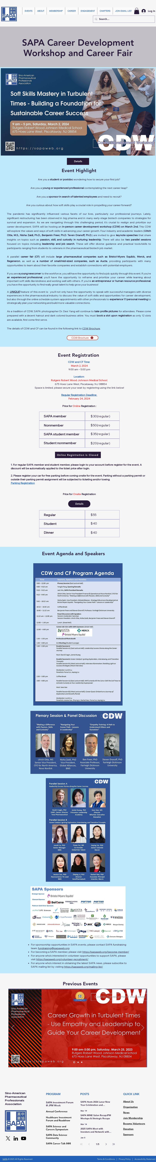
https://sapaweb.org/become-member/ (105, 951)
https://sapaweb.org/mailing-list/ (83, 966)
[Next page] (106, 1144)
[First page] (81, 1144)
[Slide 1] (74, 1062)
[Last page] (114, 1144)
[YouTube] (23, 1138)
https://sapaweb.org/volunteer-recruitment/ (62, 959)
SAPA (5, 1159)
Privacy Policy (125, 1159)
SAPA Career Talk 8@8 (58, 1143)
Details (78, 161)
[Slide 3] (81, 1062)
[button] (28, 11)
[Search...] (123, 19)
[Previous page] (89, 1144)
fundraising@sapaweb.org (53, 948)
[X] (8, 1138)
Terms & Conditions (106, 1159)
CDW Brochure (91, 328)
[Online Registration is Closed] (78, 455)
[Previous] (12, 1028)
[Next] (142, 1028)
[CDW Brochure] (82, 337)
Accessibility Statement (145, 1159)
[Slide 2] (78, 1062)
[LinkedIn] (16, 1138)
